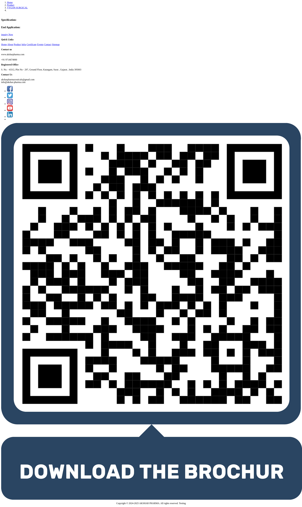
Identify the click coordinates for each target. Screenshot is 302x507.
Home (10, 2)
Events (40, 44)
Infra (24, 44)
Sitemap (55, 44)
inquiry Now (7, 34)
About (10, 44)
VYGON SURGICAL (17, 7)
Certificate (32, 44)
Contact (47, 44)
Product (10, 5)
